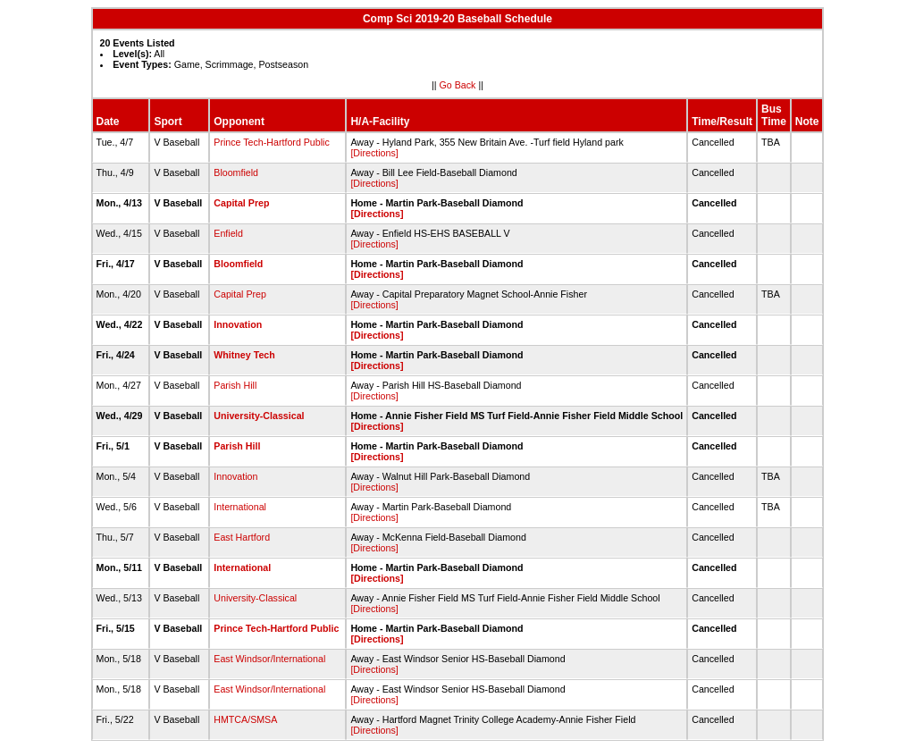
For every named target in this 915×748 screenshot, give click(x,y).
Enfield (228, 233)
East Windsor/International (269, 658)
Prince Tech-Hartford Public (272, 142)
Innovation (238, 324)
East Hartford (242, 537)
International (240, 506)
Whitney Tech (244, 354)
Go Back (458, 85)
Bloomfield (236, 172)
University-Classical (259, 415)
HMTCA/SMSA (245, 719)
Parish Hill (235, 385)
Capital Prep (241, 203)
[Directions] (374, 152)
